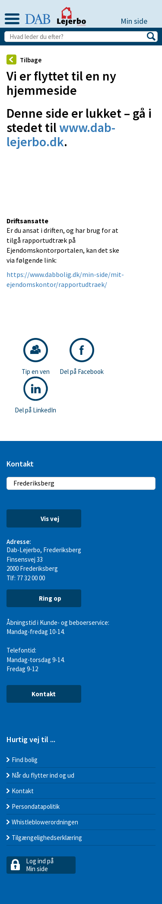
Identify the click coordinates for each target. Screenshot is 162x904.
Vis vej (43, 518)
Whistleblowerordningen (45, 822)
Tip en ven (36, 357)
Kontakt (44, 694)
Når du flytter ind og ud (43, 775)
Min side (138, 21)
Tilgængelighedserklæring (47, 837)
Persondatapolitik (36, 806)
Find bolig (25, 760)
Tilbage (23, 59)
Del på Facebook (82, 357)
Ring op (43, 598)
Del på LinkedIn (35, 395)
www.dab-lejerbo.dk (60, 134)
